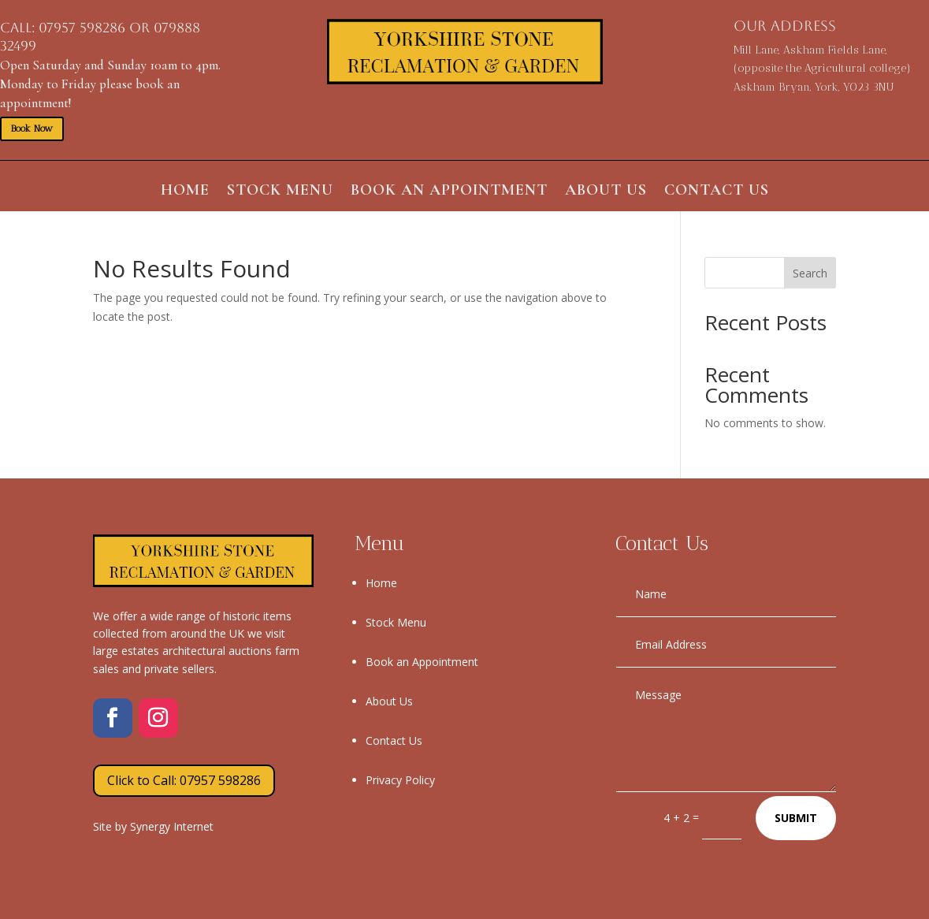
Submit (796, 817)
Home (185, 191)
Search (810, 273)
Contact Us (716, 191)
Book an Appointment (449, 191)
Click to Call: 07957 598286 (184, 780)
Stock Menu (280, 191)
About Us (606, 191)
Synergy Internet (172, 826)
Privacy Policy (400, 779)
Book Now (32, 128)
